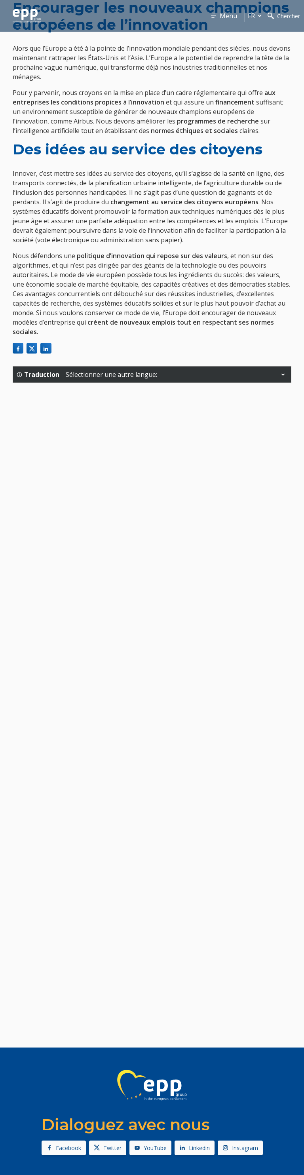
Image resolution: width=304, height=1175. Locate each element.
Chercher (284, 16)
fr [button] (256, 16)
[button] (283, 374)
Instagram (240, 1148)
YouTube (150, 1148)
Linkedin (194, 1148)
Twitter (108, 1148)
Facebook (63, 1148)
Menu (223, 15)
